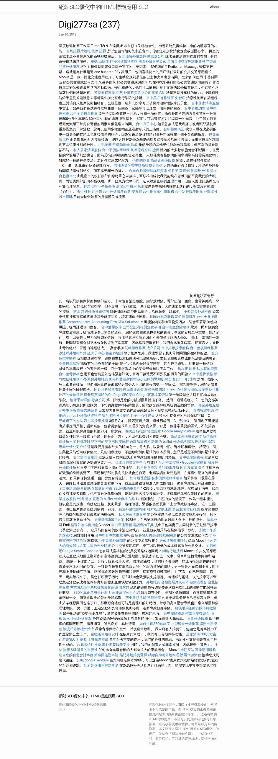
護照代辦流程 (190, 655)
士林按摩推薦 (98, 639)
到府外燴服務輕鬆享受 (101, 665)
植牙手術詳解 (80, 400)
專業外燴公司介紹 (73, 447)
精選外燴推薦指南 (95, 311)
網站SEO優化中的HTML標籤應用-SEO (103, 7)
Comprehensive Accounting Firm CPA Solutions (102, 322)
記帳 (80, 660)
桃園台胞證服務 (162, 317)
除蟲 (134, 145)
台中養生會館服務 (176, 327)
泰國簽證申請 (203, 410)
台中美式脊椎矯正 (160, 98)
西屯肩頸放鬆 (135, 598)
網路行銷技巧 (172, 551)
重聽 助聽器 (100, 61)
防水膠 (183, 369)
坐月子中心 (96, 353)
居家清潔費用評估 (173, 540)
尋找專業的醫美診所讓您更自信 (138, 166)
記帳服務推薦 (135, 348)
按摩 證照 (99, 51)
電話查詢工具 (143, 525)
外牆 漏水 (209, 171)
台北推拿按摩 (168, 462)
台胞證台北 (67, 176)
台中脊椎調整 (195, 108)
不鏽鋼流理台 (196, 582)
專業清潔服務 (205, 650)
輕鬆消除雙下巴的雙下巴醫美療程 (103, 442)
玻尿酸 (196, 171)
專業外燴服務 (208, 405)
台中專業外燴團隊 (113, 540)
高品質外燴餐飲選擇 (187, 436)
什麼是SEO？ (69, 639)
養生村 (82, 192)
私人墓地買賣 (207, 369)
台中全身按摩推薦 (84, 113)
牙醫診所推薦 (102, 488)
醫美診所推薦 (135, 431)
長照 (119, 93)
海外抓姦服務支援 (116, 645)
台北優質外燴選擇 (132, 56)
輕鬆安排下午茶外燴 (99, 186)
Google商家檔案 (194, 462)
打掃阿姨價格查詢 (124, 61)
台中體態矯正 (174, 129)
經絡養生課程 (205, 442)
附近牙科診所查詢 (108, 390)
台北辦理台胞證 (85, 457)
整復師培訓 (114, 353)
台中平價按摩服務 (116, 150)
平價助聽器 (121, 145)
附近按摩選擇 (191, 468)
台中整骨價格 (70, 374)
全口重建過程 (121, 525)
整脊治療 (154, 598)
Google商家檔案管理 (152, 395)
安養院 (137, 192)
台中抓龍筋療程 (191, 457)
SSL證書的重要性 (126, 488)
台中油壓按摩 (112, 327)
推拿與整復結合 (197, 613)
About (214, 7)
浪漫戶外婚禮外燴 (73, 353)
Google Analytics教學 (178, 431)
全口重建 (66, 488)
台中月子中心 (146, 124)
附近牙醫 (95, 192)
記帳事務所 (67, 410)
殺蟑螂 (184, 171)
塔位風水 (154, 431)
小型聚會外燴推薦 (197, 311)
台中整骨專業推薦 (109, 535)
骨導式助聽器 (87, 410)
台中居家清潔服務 (205, 103)
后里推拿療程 (147, 468)
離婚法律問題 (155, 390)
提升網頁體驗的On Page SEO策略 (109, 395)
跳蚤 (192, 369)
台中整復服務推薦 (204, 348)
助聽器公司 (155, 56)
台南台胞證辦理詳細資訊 (186, 61)
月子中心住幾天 (178, 390)
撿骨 (155, 150)
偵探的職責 (141, 160)
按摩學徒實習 (134, 390)
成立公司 (153, 348)
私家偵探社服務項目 (167, 478)
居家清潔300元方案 (109, 520)
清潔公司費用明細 (130, 186)
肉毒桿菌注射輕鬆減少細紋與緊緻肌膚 (138, 379)
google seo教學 (97, 660)
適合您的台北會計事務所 (78, 655)
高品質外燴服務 (163, 160)
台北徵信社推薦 (188, 509)
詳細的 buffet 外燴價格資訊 (172, 442)
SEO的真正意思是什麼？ (92, 593)
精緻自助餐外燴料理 (164, 655)
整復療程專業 (104, 93)
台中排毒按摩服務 (175, 348)
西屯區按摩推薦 (96, 421)
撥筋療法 (187, 650)
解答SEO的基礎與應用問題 (155, 535)
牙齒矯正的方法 (71, 421)
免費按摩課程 (69, 364)
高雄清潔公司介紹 (126, 593)
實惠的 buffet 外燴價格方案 (113, 499)
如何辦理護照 (140, 478)
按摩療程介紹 (141, 150)
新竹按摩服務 (186, 317)
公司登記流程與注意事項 (142, 327)
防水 (76, 311)
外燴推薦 (153, 582)
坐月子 (173, 171)
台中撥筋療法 (174, 613)
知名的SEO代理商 (182, 379)
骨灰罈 (124, 587)
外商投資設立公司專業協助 (144, 93)
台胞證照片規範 (78, 51)
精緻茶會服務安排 (104, 634)
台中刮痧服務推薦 (189, 192)
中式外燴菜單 (81, 619)
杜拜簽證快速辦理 (161, 509)
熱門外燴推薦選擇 (133, 655)
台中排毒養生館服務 (159, 192)
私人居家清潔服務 (87, 150)
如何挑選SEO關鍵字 (154, 624)
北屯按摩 (105, 145)
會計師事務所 (140, 442)
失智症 (180, 98)
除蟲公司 (98, 400)
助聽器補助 (82, 488)
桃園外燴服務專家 (152, 61)
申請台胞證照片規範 (114, 416)
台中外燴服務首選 (117, 192)
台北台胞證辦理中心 (130, 462)
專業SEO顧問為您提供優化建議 (94, 587)
